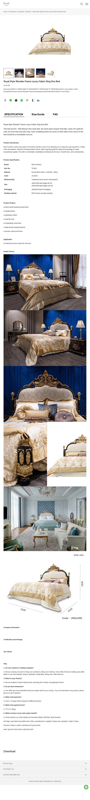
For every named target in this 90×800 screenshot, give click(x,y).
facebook (5, 115)
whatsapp (21, 115)
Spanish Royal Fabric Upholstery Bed (20, 744)
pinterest (27, 115)
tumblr (32, 115)
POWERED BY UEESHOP (52, 796)
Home (5, 11)
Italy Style (21, 11)
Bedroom (28, 11)
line (10, 115)
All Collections (13, 11)
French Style (7, 778)
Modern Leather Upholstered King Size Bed (25, 740)
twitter (16, 115)
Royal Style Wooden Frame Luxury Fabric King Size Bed (49, 11)
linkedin (38, 115)
